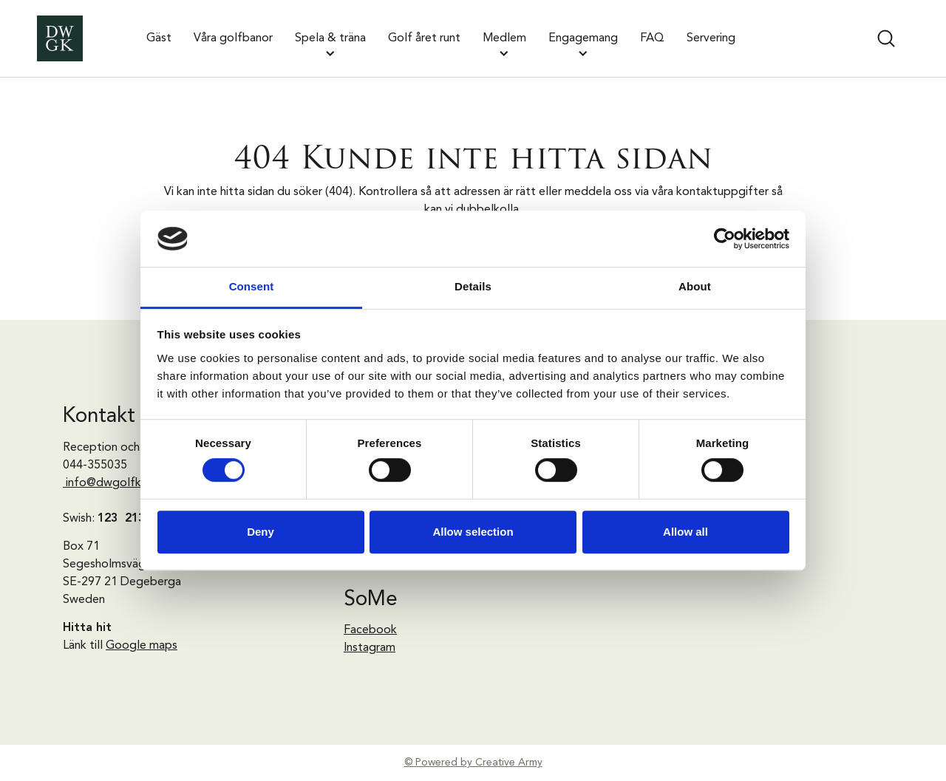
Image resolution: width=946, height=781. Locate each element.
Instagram (369, 648)
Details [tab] (473, 287)
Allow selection (472, 531)
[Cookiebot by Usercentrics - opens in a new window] (724, 239)
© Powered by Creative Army (473, 762)
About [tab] (694, 287)
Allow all (685, 531)
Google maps (141, 646)
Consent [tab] (251, 287)
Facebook (370, 630)
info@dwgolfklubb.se (123, 483)
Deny (260, 531)
